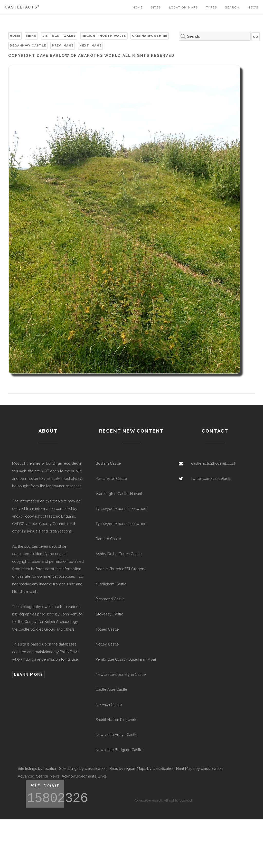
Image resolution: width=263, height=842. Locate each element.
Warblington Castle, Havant (119, 493)
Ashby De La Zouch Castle (119, 553)
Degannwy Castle (28, 45)
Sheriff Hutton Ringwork (116, 719)
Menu (31, 36)
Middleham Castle (111, 584)
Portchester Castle (111, 478)
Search (232, 7)
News (253, 7)
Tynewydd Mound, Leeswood (121, 508)
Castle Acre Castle (111, 689)
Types (211, 7)
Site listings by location (37, 768)
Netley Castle (107, 644)
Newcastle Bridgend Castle (119, 749)
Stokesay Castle (109, 614)
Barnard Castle (108, 539)
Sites (156, 7)
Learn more (28, 674)
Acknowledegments (79, 776)
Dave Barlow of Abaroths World (79, 55)
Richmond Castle (110, 599)
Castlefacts (22, 7)
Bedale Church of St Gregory (120, 569)
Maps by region (122, 768)
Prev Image (62, 45)
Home (138, 7)
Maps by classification (155, 768)
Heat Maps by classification (199, 768)
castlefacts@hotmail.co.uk (213, 463)
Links (102, 776)
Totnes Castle (107, 629)
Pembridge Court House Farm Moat (126, 659)
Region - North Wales (104, 36)
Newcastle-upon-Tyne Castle (121, 674)
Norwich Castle (109, 704)
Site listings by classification (83, 768)
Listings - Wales (59, 36)
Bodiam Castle (108, 463)
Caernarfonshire (149, 36)
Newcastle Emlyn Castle (116, 734)
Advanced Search (33, 776)
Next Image (90, 45)
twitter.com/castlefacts (211, 478)
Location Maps (183, 7)
